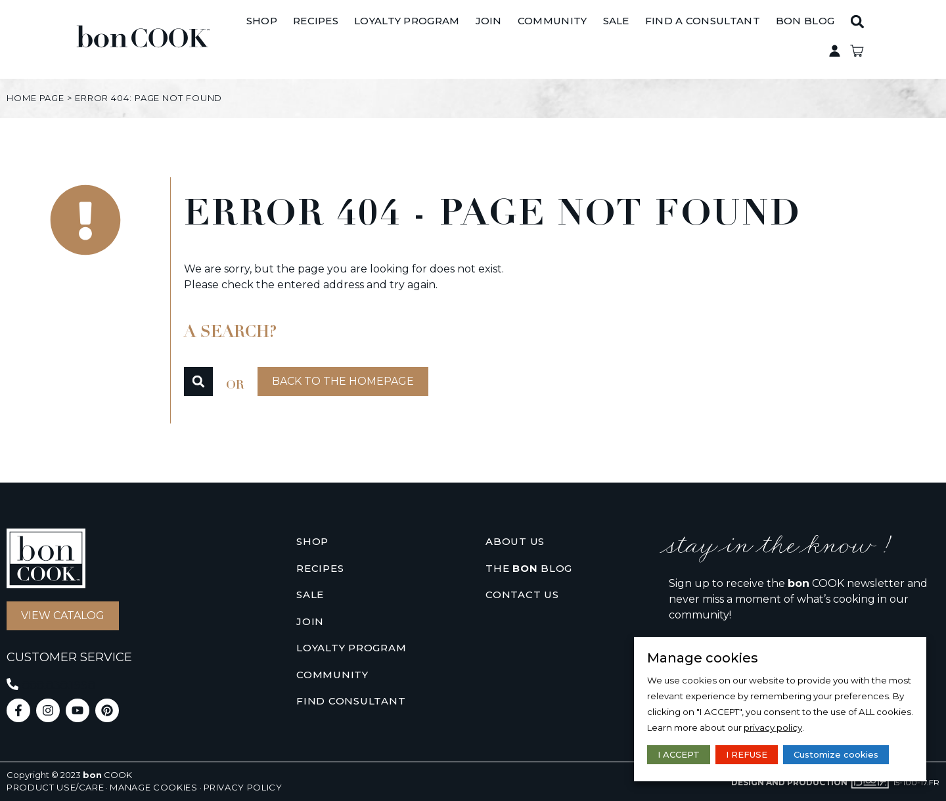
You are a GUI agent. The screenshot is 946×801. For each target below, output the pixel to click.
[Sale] (640, 39)
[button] (881, 39)
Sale (310, 594)
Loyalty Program (351, 647)
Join (310, 621)
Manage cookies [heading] (702, 658)
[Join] (512, 39)
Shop (312, 541)
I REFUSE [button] (746, 754)
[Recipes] (340, 39)
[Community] (576, 39)
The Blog (528, 568)
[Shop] (286, 39)
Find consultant (350, 701)
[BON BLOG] (829, 39)
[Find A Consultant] (726, 39)
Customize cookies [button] (836, 754)
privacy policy (773, 727)
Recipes (320, 568)
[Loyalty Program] (431, 39)
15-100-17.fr (916, 782)
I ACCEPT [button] (679, 754)
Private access (897, 39)
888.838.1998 (58, 685)
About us (515, 541)
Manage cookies (153, 787)
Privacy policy (243, 787)
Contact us (522, 594)
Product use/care (55, 787)
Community (332, 674)
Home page (35, 98)
